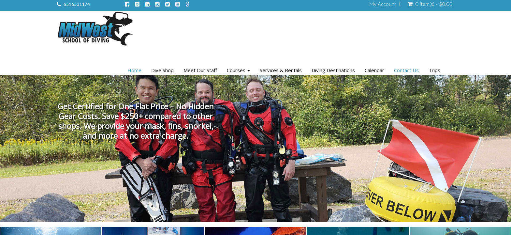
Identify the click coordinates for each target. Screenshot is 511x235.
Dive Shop (162, 70)
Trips (434, 70)
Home (134, 70)
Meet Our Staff (200, 70)
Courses (238, 70)
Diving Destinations (333, 70)
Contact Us (406, 70)
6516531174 (77, 4)
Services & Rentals (281, 70)
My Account (382, 4)
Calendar (374, 70)
